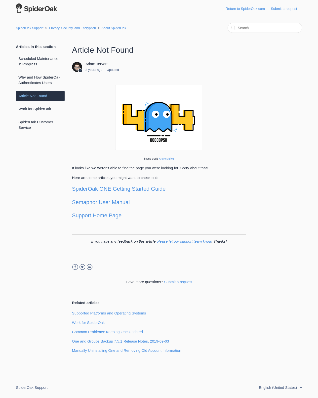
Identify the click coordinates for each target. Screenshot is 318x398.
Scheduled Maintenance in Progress (38, 61)
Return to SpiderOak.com (245, 9)
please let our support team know (184, 241)
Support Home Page (96, 215)
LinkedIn (89, 267)
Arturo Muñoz (166, 158)
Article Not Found (32, 96)
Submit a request (284, 9)
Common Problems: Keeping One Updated (107, 332)
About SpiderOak (113, 28)
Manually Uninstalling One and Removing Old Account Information (126, 350)
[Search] (265, 28)
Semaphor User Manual (101, 202)
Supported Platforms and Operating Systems (109, 313)
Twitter (82, 267)
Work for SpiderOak (34, 109)
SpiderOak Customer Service (35, 125)
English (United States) (278, 387)
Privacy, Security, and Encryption (72, 28)
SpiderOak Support (29, 28)
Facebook (75, 267)
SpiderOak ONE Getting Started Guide (119, 189)
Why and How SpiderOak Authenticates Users (39, 80)
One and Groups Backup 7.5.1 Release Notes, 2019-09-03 (120, 341)
